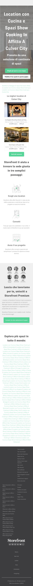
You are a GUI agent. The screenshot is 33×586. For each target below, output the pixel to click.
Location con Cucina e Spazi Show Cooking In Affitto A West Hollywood (16, 440)
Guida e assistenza (21, 499)
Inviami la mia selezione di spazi (16, 320)
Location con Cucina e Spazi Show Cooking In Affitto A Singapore (16, 433)
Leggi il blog (20, 496)
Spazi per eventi (21, 458)
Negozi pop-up (20, 456)
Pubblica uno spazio (21, 489)
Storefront (5, 85)
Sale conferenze (20, 469)
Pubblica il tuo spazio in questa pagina (16, 76)
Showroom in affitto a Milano (9, 509)
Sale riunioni (20, 465)
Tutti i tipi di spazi (21, 451)
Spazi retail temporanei (22, 454)
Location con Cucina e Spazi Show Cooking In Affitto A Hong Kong (16, 379)
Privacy (19, 494)
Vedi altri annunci (16, 154)
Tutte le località (20, 449)
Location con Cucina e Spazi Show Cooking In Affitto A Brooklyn (17, 364)
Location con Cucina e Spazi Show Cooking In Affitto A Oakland (16, 412)
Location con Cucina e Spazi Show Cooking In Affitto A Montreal (16, 406)
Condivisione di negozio (22, 478)
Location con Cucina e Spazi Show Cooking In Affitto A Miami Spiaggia (16, 400)
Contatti (19, 487)
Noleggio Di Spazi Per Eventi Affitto (19, 85)
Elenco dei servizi (21, 480)
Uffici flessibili (20, 467)
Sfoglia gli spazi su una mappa (16, 71)
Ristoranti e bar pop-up (22, 472)
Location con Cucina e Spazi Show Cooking (16, 88)
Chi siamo (19, 485)
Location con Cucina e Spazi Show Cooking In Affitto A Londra (17, 385)
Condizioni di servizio (22, 492)
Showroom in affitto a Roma (9, 511)
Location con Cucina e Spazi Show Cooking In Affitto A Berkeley (17, 358)
